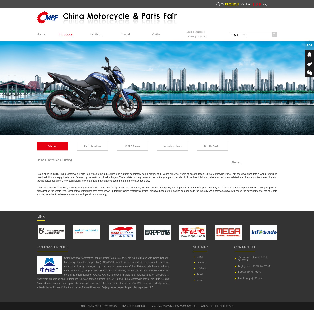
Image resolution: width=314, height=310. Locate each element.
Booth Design (212, 146)
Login (189, 31)
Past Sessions (92, 146)
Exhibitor (96, 34)
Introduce (65, 34)
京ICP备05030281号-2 (221, 306)
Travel (125, 34)
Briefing (52, 146)
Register (199, 31)
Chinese (190, 36)
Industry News (172, 146)
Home (41, 34)
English (201, 36)
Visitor (156, 34)
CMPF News (132, 146)
